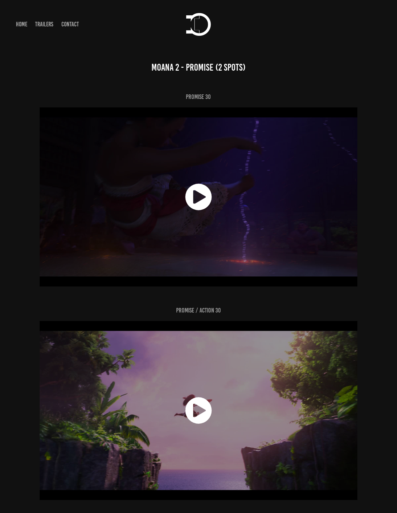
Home (21, 24)
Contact (70, 24)
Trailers (44, 24)
